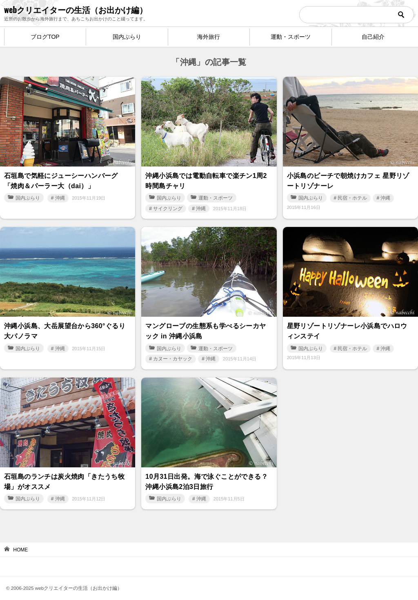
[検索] (356, 15)
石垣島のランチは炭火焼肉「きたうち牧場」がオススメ (64, 475)
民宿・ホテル (352, 195)
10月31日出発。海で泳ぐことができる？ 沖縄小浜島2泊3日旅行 (206, 475)
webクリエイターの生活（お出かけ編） (75, 9)
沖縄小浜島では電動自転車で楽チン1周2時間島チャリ (206, 179)
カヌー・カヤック (172, 354)
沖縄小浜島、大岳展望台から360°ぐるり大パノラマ (64, 327)
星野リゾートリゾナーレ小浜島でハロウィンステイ (347, 327)
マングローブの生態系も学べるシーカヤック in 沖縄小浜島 (205, 327)
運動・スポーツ (291, 36)
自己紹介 (373, 36)
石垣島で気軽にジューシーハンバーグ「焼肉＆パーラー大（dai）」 (61, 179)
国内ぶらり (127, 36)
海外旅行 (208, 36)
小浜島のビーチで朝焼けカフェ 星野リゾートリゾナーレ (348, 179)
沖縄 (60, 195)
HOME (20, 542)
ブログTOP (45, 36)
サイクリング (167, 206)
